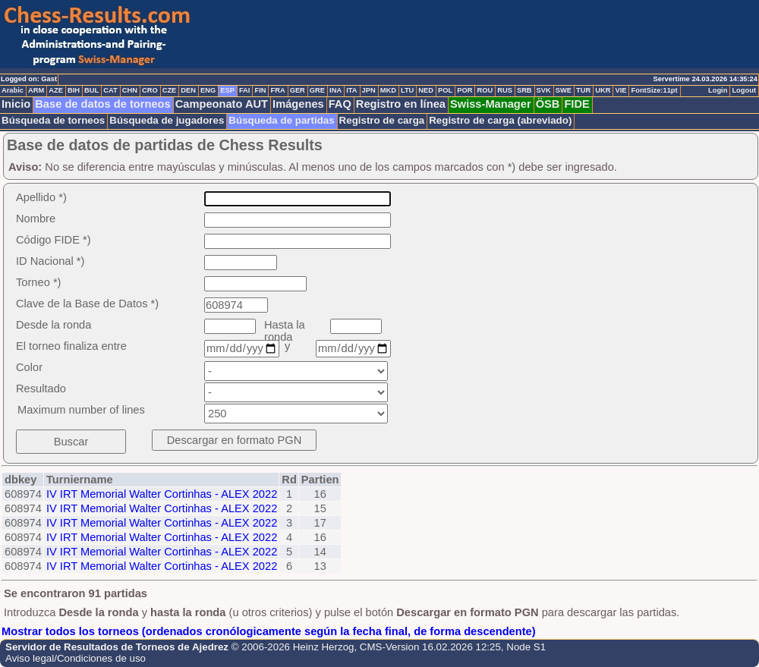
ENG (208, 90)
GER (297, 90)
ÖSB (548, 104)
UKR (602, 90)
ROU (485, 90)
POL (445, 90)
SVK (544, 90)
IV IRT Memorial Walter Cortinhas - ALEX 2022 (161, 494)
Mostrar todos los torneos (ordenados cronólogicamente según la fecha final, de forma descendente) (269, 631)
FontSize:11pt (654, 90)
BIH (74, 90)
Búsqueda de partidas (281, 120)
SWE (564, 90)
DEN (188, 90)
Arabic (13, 90)
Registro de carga (382, 120)
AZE (56, 90)
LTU (407, 90)
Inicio (16, 104)
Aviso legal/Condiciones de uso (75, 658)
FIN (260, 90)
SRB (524, 90)
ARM (36, 90)
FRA (277, 90)
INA (335, 90)
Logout (744, 90)
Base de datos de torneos (102, 104)
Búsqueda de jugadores (166, 120)
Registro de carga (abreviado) (500, 120)
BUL (91, 90)
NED (425, 90)
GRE (317, 90)
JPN (369, 90)
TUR (583, 90)
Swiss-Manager (490, 104)
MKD (388, 90)
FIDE (576, 104)
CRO (150, 90)
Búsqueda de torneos (53, 120)
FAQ (340, 104)
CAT (110, 90)
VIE (620, 90)
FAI (244, 90)
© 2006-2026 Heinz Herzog (292, 647)
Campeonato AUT (221, 104)
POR (464, 90)
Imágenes (298, 104)
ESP (227, 90)
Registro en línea (401, 104)
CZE (169, 90)
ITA (351, 90)
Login (717, 90)
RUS (504, 90)
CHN (129, 90)
